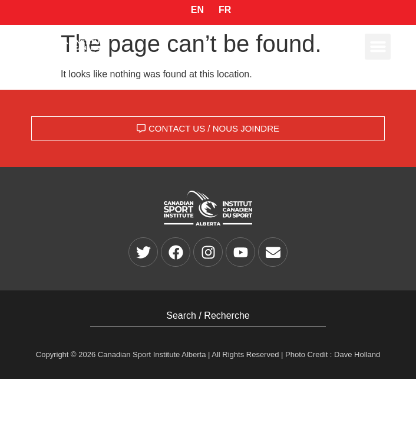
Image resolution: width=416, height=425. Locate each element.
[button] (378, 47)
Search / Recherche (207, 315)
